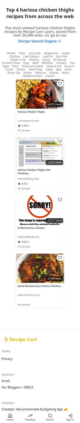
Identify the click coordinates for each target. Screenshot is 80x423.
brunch (69, 66)
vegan (66, 53)
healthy (34, 59)
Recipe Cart (23, 339)
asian (65, 72)
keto (22, 53)
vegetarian (51, 53)
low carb (34, 53)
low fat (48, 56)
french (50, 76)
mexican (40, 72)
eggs (6, 66)
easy (26, 63)
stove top (13, 72)
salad (49, 69)
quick (46, 59)
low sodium (31, 56)
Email (6, 381)
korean (54, 72)
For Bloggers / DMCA (17, 387)
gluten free (18, 59)
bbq (58, 69)
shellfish (47, 63)
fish (72, 63)
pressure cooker (32, 66)
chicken (14, 56)
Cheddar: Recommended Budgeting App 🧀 (35, 409)
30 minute (59, 59)
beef (36, 63)
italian (27, 72)
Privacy (7, 359)
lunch (9, 69)
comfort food (11, 63)
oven (68, 69)
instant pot (54, 66)
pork (15, 66)
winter (11, 53)
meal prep (35, 69)
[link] (40, 106)
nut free (61, 56)
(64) (27, 241)
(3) (26, 183)
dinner (21, 69)
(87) (27, 125)
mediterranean (32, 76)
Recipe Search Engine (40, 41)
